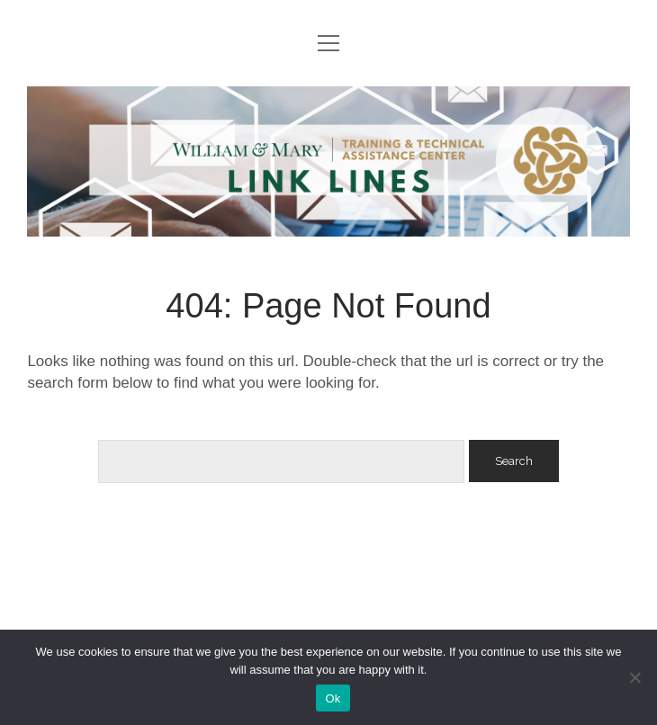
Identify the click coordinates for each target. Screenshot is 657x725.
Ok (332, 698)
